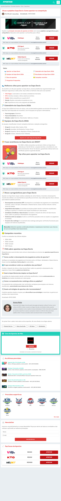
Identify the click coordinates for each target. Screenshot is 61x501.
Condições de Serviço (6, 489)
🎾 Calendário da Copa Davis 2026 (43, 71)
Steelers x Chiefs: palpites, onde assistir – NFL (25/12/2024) (24, 381)
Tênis (7, 415)
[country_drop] (32, 485)
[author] (3, 14)
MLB (19, 405)
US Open (32, 326)
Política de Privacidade (36, 489)
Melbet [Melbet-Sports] (7, 98)
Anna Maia (17, 302)
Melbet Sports (22, 57)
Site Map (43, 480)
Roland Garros (8, 326)
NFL (30, 405)
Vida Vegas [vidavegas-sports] (8, 93)
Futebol (7, 405)
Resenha (30, 349)
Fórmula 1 (42, 405)
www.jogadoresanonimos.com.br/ (38, 42)
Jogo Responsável (25, 489)
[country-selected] (29, 485)
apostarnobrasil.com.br (28, 480)
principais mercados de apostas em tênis (20, 31)
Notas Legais (16, 489)
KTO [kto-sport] (6, 96)
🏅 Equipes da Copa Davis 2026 (14, 74)
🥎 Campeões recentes (40, 77)
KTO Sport (21, 46)
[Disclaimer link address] (36, 475)
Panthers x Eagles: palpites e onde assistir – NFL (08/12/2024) (24, 387)
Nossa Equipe (47, 489)
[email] (30, 435)
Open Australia (21, 326)
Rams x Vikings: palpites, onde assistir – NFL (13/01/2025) (23, 364)
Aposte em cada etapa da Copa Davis (30, 138)
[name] (30, 432)
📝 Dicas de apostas (11, 77)
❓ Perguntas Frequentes (12, 80)
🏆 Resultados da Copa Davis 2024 (43, 74)
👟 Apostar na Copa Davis (12, 71)
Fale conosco (37, 480)
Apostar (31, 346)
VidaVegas (21, 38)
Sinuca (54, 405)
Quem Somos (54, 489)
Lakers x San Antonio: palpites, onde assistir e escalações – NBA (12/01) (26, 369)
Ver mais (56, 417)
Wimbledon (42, 326)
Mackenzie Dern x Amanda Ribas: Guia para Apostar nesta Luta (24, 375)
